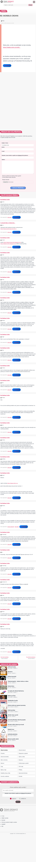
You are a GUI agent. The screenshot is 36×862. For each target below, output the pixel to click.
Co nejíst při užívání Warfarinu (16, 691)
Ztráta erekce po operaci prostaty (17, 705)
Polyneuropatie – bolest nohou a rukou (18, 681)
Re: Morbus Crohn (5, 199)
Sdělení (3, 159)
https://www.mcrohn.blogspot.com (8, 243)
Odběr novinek (5, 818)
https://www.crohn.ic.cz (12, 483)
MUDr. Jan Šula (11, 695)
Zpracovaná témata (23, 773)
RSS (2, 826)
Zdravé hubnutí (22, 750)
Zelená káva (11, 686)
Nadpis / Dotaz (5, 142)
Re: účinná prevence (30, 657)
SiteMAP (3, 824)
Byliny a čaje (3, 769)
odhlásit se (23, 798)
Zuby (2, 766)
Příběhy (20, 769)
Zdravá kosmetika (5, 756)
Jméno (3, 147)
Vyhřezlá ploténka (12, 734)
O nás (3, 816)
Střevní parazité (12, 676)
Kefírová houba (12, 667)
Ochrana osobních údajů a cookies (9, 822)
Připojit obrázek (5, 179)
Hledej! (30, 5)
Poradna (2, 753)
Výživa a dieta (22, 756)
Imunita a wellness (5, 776)
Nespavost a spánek (23, 753)
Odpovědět (7, 65)
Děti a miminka (4, 760)
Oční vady (21, 766)
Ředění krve (11, 729)
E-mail (3, 151)
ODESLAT (18, 801)
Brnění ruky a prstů (13, 715)
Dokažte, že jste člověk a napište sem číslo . (15, 155)
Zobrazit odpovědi (11, 526)
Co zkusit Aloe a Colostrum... (7, 223)
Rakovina (21, 760)
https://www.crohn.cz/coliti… (11, 47)
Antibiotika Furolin (13, 700)
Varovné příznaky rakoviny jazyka (17, 719)
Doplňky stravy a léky (5, 773)
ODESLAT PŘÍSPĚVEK (18, 187)
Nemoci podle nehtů (13, 739)
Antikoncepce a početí (24, 763)
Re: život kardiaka (4, 657)
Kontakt (20, 776)
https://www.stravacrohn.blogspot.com (12, 242)
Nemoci (2, 763)
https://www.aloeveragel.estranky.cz (8, 228)
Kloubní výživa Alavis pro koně (16, 724)
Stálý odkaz (10, 217)
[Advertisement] (18, 32)
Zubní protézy (11, 710)
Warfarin (10, 671)
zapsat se (14, 798)
